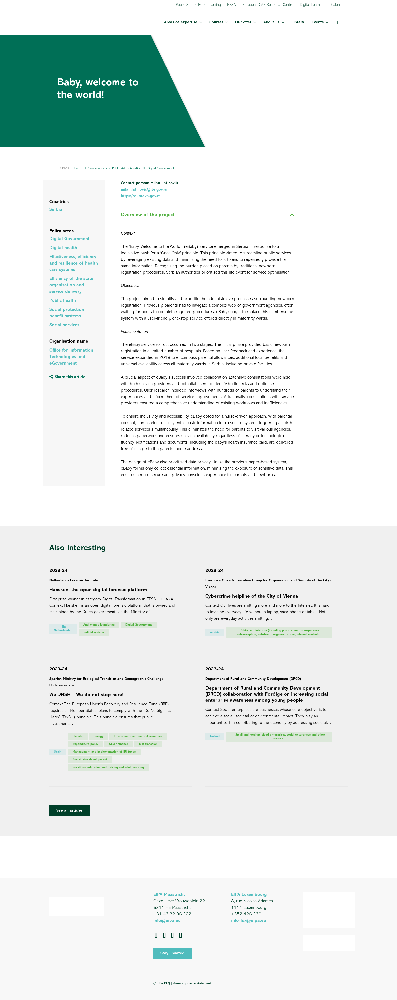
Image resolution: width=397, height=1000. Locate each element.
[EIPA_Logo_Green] (75, 22)
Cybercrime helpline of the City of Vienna (251, 596)
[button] (199, 22)
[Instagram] (180, 935)
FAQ (167, 983)
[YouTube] (172, 935)
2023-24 (58, 570)
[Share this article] (67, 377)
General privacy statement (192, 983)
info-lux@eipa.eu (248, 920)
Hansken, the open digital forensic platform (98, 589)
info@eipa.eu (167, 920)
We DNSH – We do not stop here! (86, 694)
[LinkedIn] (164, 935)
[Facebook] (156, 935)
